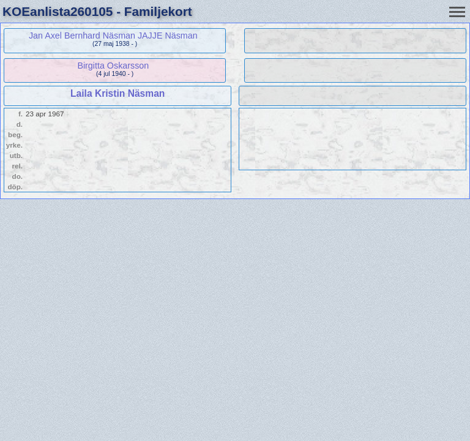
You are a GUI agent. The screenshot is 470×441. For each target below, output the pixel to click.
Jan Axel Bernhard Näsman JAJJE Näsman (113, 35)
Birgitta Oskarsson (113, 65)
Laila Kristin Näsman (117, 93)
